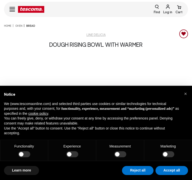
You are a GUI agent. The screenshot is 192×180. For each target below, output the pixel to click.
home (7, 25)
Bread (30, 25)
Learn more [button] (21, 170)
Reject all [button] (137, 170)
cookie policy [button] (38, 114)
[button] (186, 94)
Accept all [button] (172, 170)
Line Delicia (96, 35)
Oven (18, 25)
